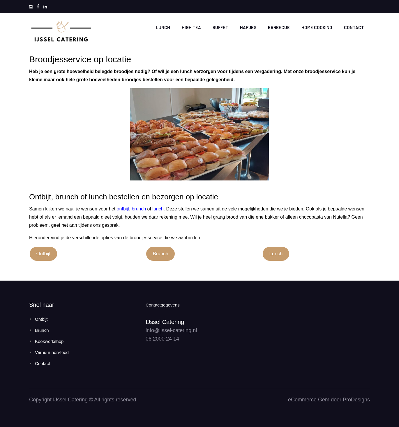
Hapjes (248, 27)
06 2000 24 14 (162, 339)
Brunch (160, 253)
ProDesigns (356, 400)
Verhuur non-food (52, 352)
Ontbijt (43, 253)
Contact (354, 27)
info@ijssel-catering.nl (171, 330)
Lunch (163, 27)
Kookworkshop (49, 341)
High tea (191, 27)
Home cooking (316, 27)
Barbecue (279, 27)
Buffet (220, 27)
